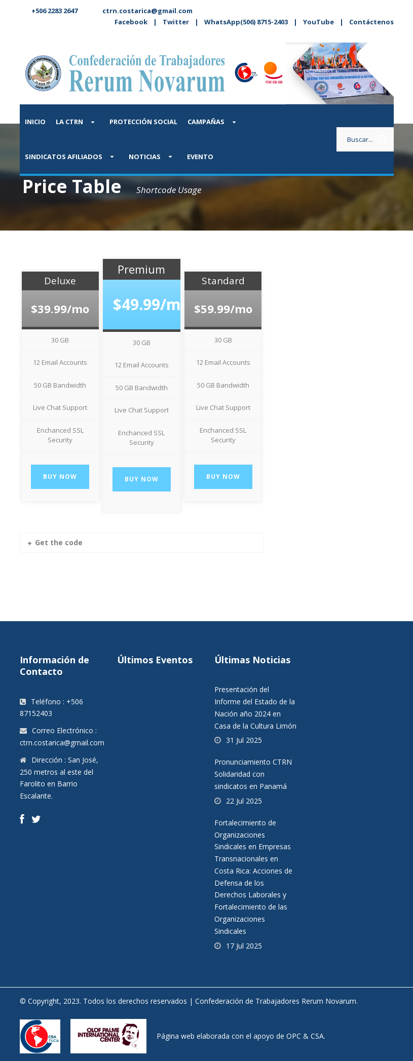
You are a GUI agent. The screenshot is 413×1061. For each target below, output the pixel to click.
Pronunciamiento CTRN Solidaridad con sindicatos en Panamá (253, 774)
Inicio (35, 121)
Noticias (145, 156)
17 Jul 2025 (244, 946)
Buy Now (60, 476)
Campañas (205, 121)
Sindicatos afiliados (63, 156)
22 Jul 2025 (244, 801)
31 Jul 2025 (244, 740)
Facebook (131, 21)
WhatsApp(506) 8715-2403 (246, 21)
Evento (200, 156)
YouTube (318, 21)
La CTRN (69, 121)
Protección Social (143, 121)
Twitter (176, 21)
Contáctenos (371, 21)
